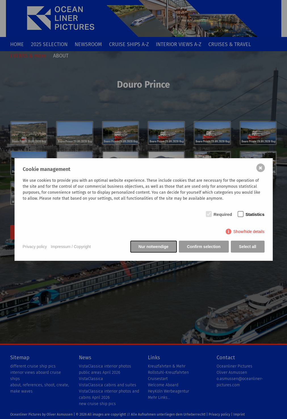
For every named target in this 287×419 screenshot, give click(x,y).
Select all (247, 246)
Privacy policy (35, 246)
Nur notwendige (154, 246)
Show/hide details (249, 231)
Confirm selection (204, 246)
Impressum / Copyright (71, 246)
